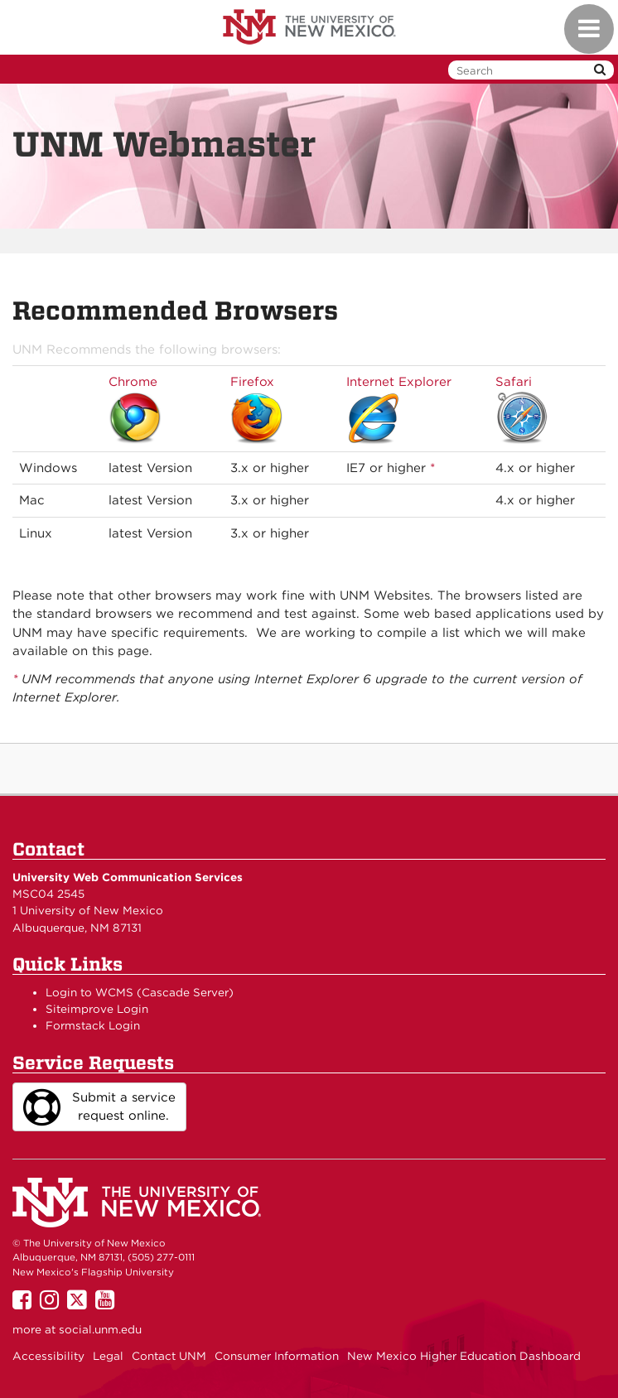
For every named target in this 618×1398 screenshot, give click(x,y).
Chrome (133, 381)
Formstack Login (93, 1025)
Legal (108, 1355)
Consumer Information (277, 1355)
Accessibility (48, 1355)
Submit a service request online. (99, 1107)
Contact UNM (169, 1355)
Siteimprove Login (97, 1008)
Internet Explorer (398, 381)
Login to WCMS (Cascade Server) (140, 992)
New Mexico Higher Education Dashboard (464, 1355)
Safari (513, 381)
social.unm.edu (100, 1329)
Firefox (252, 381)
